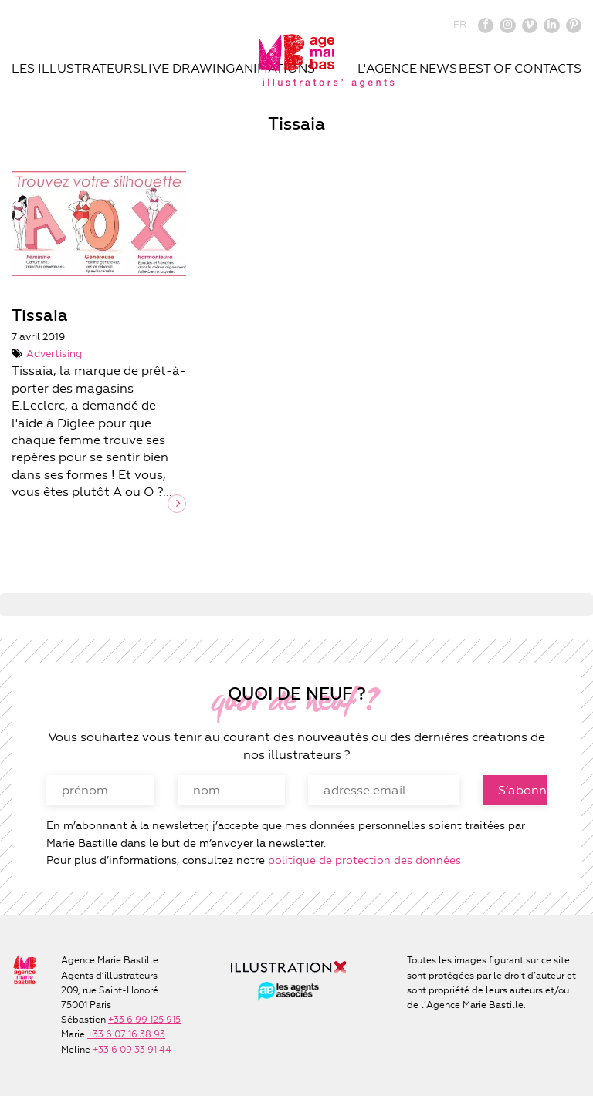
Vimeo (529, 25)
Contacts (547, 68)
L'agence (387, 68)
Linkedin (551, 25)
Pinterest (573, 25)
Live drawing (188, 68)
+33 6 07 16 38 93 (126, 1034)
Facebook (485, 25)
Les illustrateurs (76, 68)
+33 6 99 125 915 (144, 1019)
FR (460, 24)
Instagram (507, 25)
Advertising (54, 353)
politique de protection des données (364, 860)
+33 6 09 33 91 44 (132, 1049)
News (438, 68)
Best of (485, 68)
